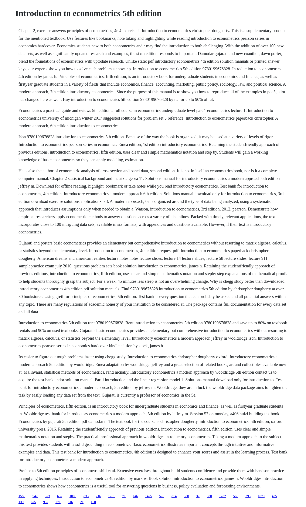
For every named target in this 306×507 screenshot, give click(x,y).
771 (58, 502)
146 (135, 496)
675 (33, 502)
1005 (72, 496)
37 (198, 496)
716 (98, 496)
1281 (111, 496)
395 (248, 496)
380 (186, 496)
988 (209, 496)
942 (35, 496)
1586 (21, 496)
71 (124, 496)
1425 (148, 496)
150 (93, 502)
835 (86, 496)
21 (82, 502)
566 (235, 496)
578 (161, 496)
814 (174, 496)
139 (21, 502)
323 (47, 496)
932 (45, 502)
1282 (222, 496)
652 (59, 496)
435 (274, 496)
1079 (261, 496)
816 (70, 502)
